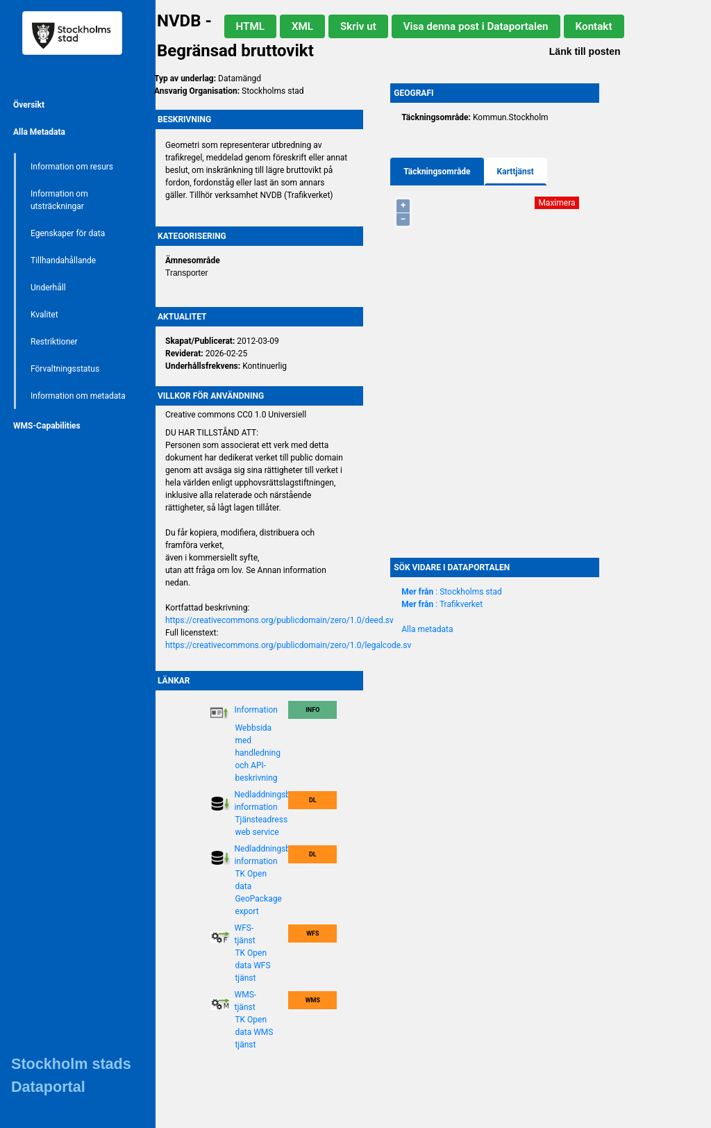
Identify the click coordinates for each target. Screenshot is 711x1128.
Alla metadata (427, 629)
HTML (250, 26)
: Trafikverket (442, 604)
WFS (312, 933)
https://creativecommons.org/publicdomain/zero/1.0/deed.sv (279, 620)
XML (302, 26)
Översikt (28, 105)
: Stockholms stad (451, 592)
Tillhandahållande (63, 260)
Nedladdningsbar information (266, 801)
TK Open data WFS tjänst (252, 965)
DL (313, 800)
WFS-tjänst (245, 934)
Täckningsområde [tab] (436, 171)
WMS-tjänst (246, 1001)
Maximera (556, 203)
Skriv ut (358, 26)
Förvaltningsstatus (65, 369)
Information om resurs (72, 167)
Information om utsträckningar (59, 200)
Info (312, 709)
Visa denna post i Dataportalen (476, 26)
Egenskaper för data (68, 233)
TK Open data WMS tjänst (254, 1032)
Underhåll (48, 287)
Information (256, 710)
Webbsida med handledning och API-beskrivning (258, 753)
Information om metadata (78, 396)
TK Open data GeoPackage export (258, 892)
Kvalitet (44, 315)
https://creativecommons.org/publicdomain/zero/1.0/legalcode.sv (288, 645)
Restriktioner (54, 342)
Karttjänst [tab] (515, 171)
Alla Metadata (39, 132)
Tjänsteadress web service (261, 826)
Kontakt (594, 26)
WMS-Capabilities (47, 426)
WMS (313, 1000)
